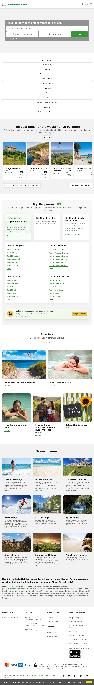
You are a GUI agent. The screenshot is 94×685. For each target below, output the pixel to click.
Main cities (47, 64)
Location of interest (47, 74)
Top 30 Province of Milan (58, 262)
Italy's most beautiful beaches (19, 383)
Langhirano (11, 168)
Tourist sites (47, 88)
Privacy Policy (49, 675)
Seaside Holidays (13, 480)
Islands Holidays (43, 480)
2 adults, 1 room (55, 34)
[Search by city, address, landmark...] (47, 28)
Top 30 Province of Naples (58, 265)
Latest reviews (52, 632)
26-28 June (34, 185)
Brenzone (34, 168)
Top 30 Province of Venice (58, 253)
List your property (79, 314)
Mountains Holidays (76, 480)
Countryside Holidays (46, 555)
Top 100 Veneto (12, 265)
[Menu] (91, 4)
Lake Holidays (42, 517)
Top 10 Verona (12, 293)
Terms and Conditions (37, 675)
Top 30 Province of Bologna (59, 256)
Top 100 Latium (12, 262)
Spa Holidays (72, 517)
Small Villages (11, 555)
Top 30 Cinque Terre (56, 287)
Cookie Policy (6, 677)
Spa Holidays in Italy (60, 383)
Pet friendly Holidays (76, 555)
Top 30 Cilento (54, 296)
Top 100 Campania (14, 259)
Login (85, 4)
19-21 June (21, 185)
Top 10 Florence (13, 284)
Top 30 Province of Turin (58, 259)
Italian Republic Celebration (47, 102)
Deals (47, 97)
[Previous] (44, 137)
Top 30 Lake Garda (56, 290)
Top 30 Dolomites (55, 281)
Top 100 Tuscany (13, 250)
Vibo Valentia (57, 169)
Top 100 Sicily (12, 253)
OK (89, 682)
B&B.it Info (69, 428)
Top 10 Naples (12, 290)
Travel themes (47, 60)
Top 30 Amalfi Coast (56, 284)
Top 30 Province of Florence (59, 250)
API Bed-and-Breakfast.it (78, 639)
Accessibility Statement (77, 635)
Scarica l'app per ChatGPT (78, 643)
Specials (50, 618)
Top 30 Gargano (55, 293)
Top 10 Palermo (12, 296)
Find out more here (25, 682)
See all (47, 343)
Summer (47, 107)
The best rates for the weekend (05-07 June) (47, 126)
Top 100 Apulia (12, 256)
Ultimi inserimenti (53, 636)
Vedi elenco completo (80, 185)
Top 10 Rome (12, 281)
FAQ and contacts (75, 621)
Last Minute (47, 93)
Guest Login (73, 631)
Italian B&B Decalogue (77, 425)
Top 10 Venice (12, 287)
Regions (47, 69)
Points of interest (47, 83)
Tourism (7, 386)
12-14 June (9, 185)
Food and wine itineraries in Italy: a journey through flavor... (45, 428)
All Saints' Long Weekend (47, 112)
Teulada (81, 168)
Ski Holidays (10, 517)
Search (79, 34)
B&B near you (47, 78)
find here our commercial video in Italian (17, 589)
